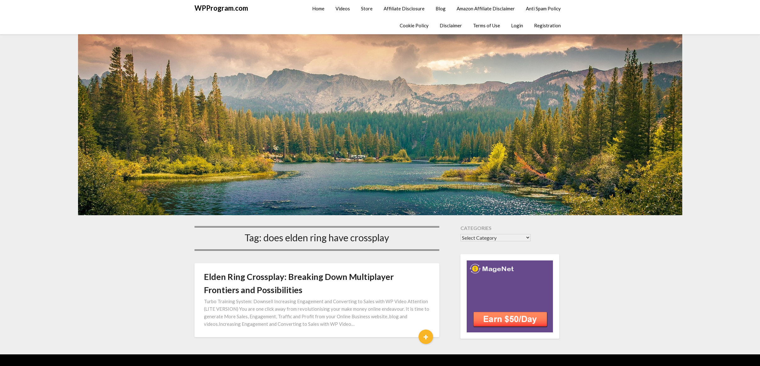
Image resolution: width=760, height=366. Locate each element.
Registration (547, 25)
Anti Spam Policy (543, 8)
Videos (342, 8)
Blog (441, 8)
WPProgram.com (221, 8)
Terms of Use (486, 25)
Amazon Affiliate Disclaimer (486, 8)
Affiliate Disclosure (404, 8)
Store (367, 8)
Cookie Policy (414, 25)
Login (517, 25)
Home (318, 8)
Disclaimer (451, 25)
